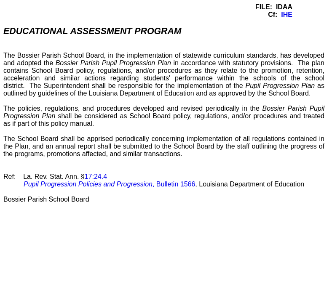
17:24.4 (96, 176)
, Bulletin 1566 (109, 184)
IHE (286, 14)
